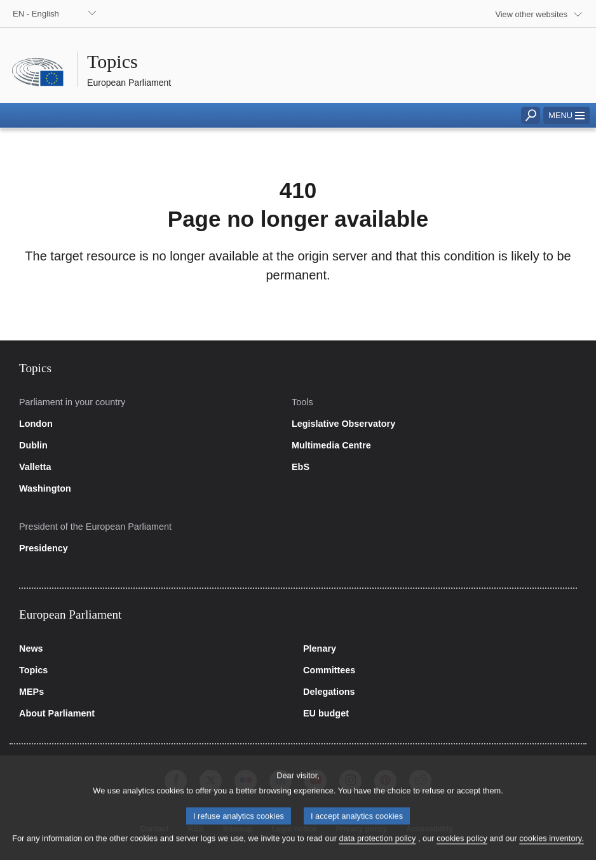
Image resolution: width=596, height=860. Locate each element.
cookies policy (462, 847)
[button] (566, 115)
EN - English (36, 13)
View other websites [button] (531, 14)
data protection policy (377, 847)
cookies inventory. (551, 847)
